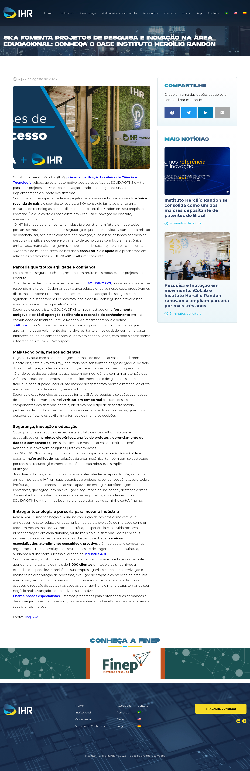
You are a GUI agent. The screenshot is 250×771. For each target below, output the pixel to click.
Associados (150, 13)
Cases (186, 13)
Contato (213, 13)
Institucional (66, 13)
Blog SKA (31, 617)
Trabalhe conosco (221, 708)
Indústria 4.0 (95, 554)
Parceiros (170, 13)
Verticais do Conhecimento (119, 13)
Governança (88, 13)
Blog (199, 13)
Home (48, 13)
